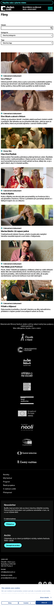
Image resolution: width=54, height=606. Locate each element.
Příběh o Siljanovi (8, 306)
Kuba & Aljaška (7, 193)
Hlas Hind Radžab (8, 154)
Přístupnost (7, 492)
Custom (27, 603)
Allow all (44, 602)
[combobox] (27, 3)
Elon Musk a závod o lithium (13, 116)
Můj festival (7, 478)
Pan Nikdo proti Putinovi (11, 267)
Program (6, 482)
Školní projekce (9, 485)
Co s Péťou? (6, 79)
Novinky (6, 475)
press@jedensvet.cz (9, 578)
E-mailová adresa (10, 516)
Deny (9, 603)
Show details (44, 597)
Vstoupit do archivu (13, 545)
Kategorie (27, 34)
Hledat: (27, 27)
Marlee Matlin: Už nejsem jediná (15, 231)
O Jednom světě (9, 489)
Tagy (27, 42)
